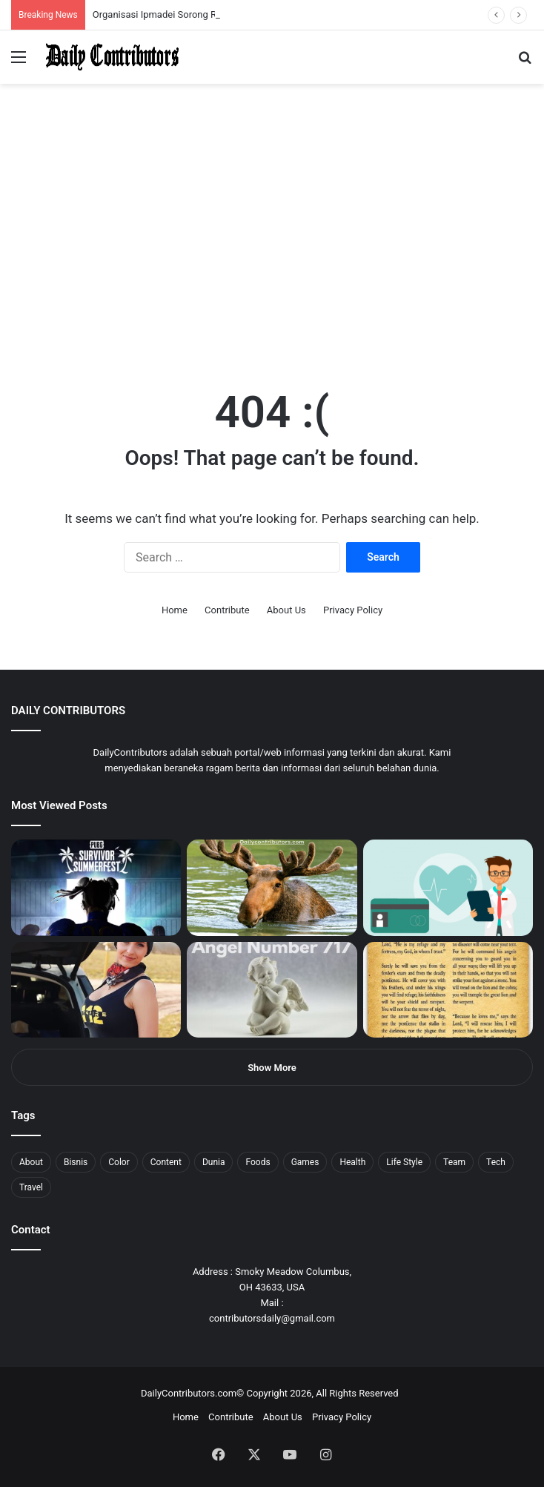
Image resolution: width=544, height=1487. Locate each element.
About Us (286, 610)
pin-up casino (151, 0)
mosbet (143, 0)
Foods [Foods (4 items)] (257, 1162)
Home (175, 610)
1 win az (117, 0)
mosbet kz (173, 0)
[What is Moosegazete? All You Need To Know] (271, 887)
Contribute (227, 610)
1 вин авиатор (33, 0)
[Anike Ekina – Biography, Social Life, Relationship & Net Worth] (96, 990)
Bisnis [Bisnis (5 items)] (75, 1162)
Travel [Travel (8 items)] (31, 1187)
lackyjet (170, 0)
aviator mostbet (188, 0)
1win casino (121, 0)
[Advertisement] (272, 255)
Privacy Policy (352, 610)
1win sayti (8, 0)
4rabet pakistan (231, 0)
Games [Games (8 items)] (305, 1162)
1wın (84, 0)
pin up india (79, 0)
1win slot (139, 0)
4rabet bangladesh (67, 0)
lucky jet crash (159, 0)
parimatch (178, 0)
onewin (193, 0)
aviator (163, 0)
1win (83, 0)
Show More (272, 1067)
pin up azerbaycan (89, 0)
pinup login (206, 0)
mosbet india (53, 0)
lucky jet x (226, 0)
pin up (94, 0)
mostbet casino (19, 0)
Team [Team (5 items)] (454, 1162)
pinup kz (215, 0)
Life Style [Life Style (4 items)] (404, 1162)
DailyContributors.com (188, 1393)
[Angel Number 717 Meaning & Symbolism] (271, 990)
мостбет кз (107, 0)
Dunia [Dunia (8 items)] (213, 1162)
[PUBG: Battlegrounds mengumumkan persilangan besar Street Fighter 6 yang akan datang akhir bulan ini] (96, 887)
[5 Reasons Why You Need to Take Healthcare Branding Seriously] (448, 887)
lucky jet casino (133, 0)
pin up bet (183, 0)
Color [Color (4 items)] (118, 1162)
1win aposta (73, 0)
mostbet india (13, 0)
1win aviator (47, 0)
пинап (166, 0)
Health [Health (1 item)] (352, 1162)
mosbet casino (127, 0)
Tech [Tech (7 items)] (495, 1162)
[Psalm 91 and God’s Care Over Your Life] (448, 990)
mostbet (2, 0)
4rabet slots (39, 0)
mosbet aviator (198, 0)
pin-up (203, 0)
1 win (5, 0)
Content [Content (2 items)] (166, 1162)
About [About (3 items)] (31, 1162)
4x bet (61, 0)
